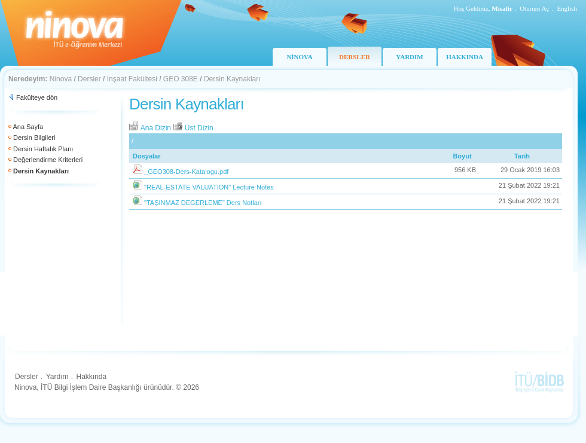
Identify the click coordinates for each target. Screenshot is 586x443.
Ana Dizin (151, 128)
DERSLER (354, 56)
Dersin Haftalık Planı (43, 148)
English (567, 8)
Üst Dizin (193, 128)
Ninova (61, 79)
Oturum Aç (534, 8)
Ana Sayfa (28, 126)
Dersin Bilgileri (34, 137)
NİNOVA (299, 56)
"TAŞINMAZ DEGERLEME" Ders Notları (202, 202)
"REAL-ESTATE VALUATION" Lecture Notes (209, 187)
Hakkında (91, 376)
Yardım (57, 376)
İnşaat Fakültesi (132, 79)
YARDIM (409, 56)
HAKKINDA (464, 56)
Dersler (89, 79)
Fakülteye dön (36, 97)
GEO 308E (180, 79)
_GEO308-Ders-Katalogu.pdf (186, 171)
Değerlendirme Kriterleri (48, 159)
